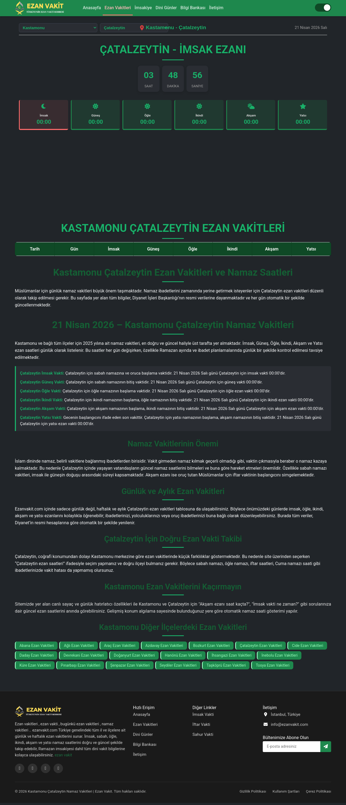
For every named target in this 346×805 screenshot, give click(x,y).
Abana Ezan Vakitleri (36, 648)
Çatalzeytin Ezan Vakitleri (261, 648)
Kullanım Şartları (286, 793)
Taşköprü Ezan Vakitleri (226, 667)
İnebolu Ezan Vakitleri (279, 657)
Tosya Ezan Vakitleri (273, 667)
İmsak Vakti (203, 716)
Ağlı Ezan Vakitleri (79, 648)
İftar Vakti (201, 726)
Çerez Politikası (318, 793)
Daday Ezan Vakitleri (36, 657)
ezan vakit (63, 757)
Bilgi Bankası (197, 7)
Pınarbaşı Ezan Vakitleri (80, 667)
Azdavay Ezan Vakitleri (164, 648)
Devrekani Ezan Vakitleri (84, 657)
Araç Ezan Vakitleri (119, 648)
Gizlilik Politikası (252, 793)
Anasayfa (84, 7)
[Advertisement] (173, 178)
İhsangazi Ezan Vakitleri (231, 657)
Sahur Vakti (202, 736)
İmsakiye (141, 7)
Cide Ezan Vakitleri (307, 648)
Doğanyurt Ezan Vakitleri (134, 657)
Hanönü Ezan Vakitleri (183, 657)
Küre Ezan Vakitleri (35, 667)
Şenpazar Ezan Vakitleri (130, 667)
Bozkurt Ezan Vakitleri (211, 648)
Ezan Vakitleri (113, 7)
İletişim (224, 7)
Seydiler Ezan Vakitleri (178, 667)
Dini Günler (167, 7)
